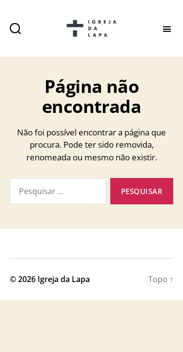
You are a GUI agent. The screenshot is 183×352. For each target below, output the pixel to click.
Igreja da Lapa (64, 279)
